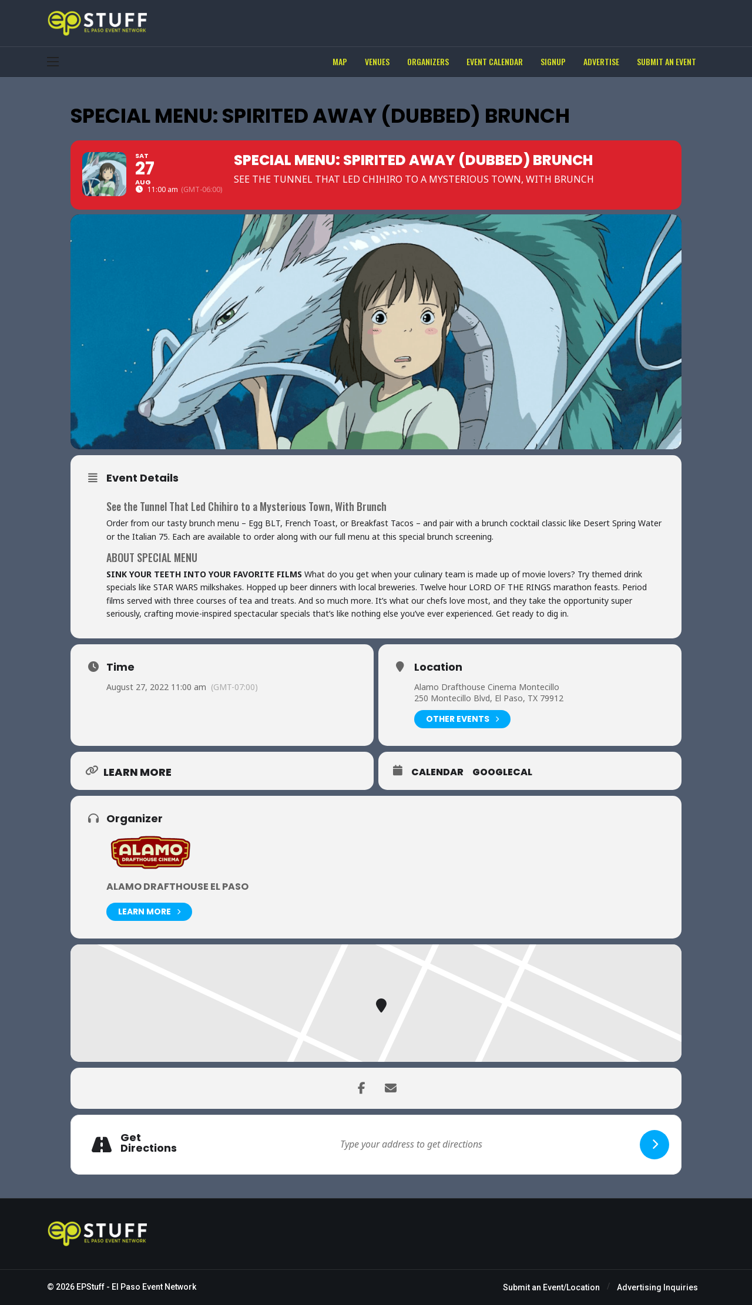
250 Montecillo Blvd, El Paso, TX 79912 (488, 698)
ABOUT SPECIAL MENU (151, 557)
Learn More (149, 911)
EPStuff (90, 1286)
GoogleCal (502, 772)
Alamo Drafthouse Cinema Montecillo (486, 686)
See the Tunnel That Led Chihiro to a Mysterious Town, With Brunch (246, 506)
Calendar (437, 772)
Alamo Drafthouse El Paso (177, 886)
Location (438, 667)
